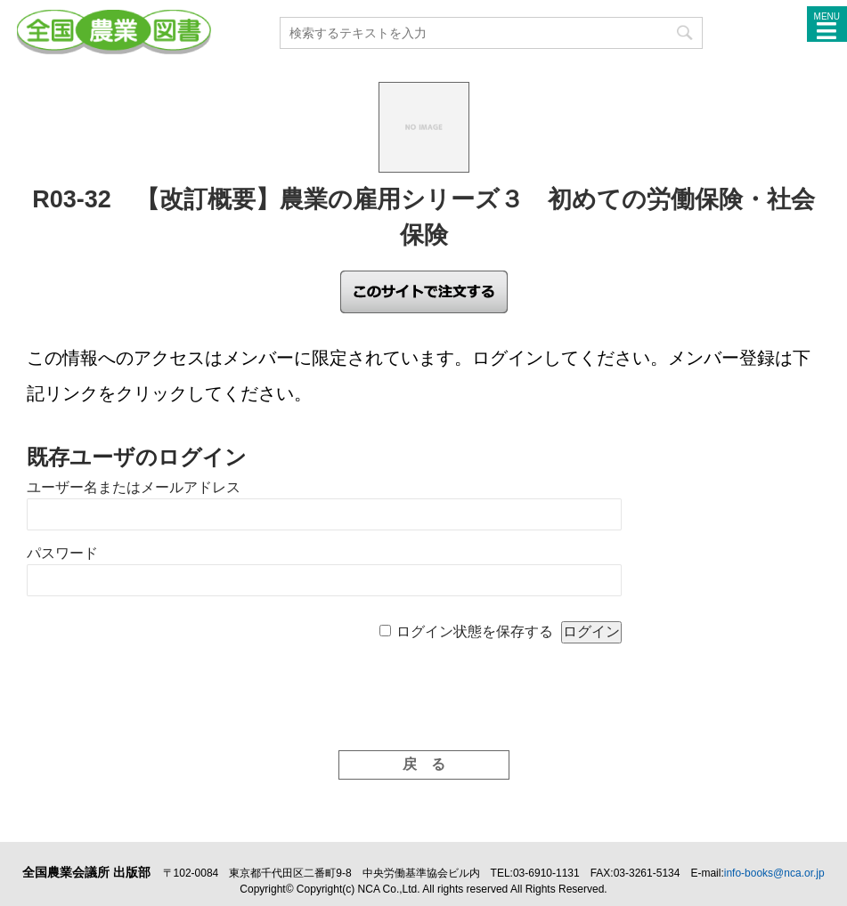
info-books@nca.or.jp (774, 873)
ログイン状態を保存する (474, 631)
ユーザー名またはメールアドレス (133, 487)
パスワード (62, 553)
